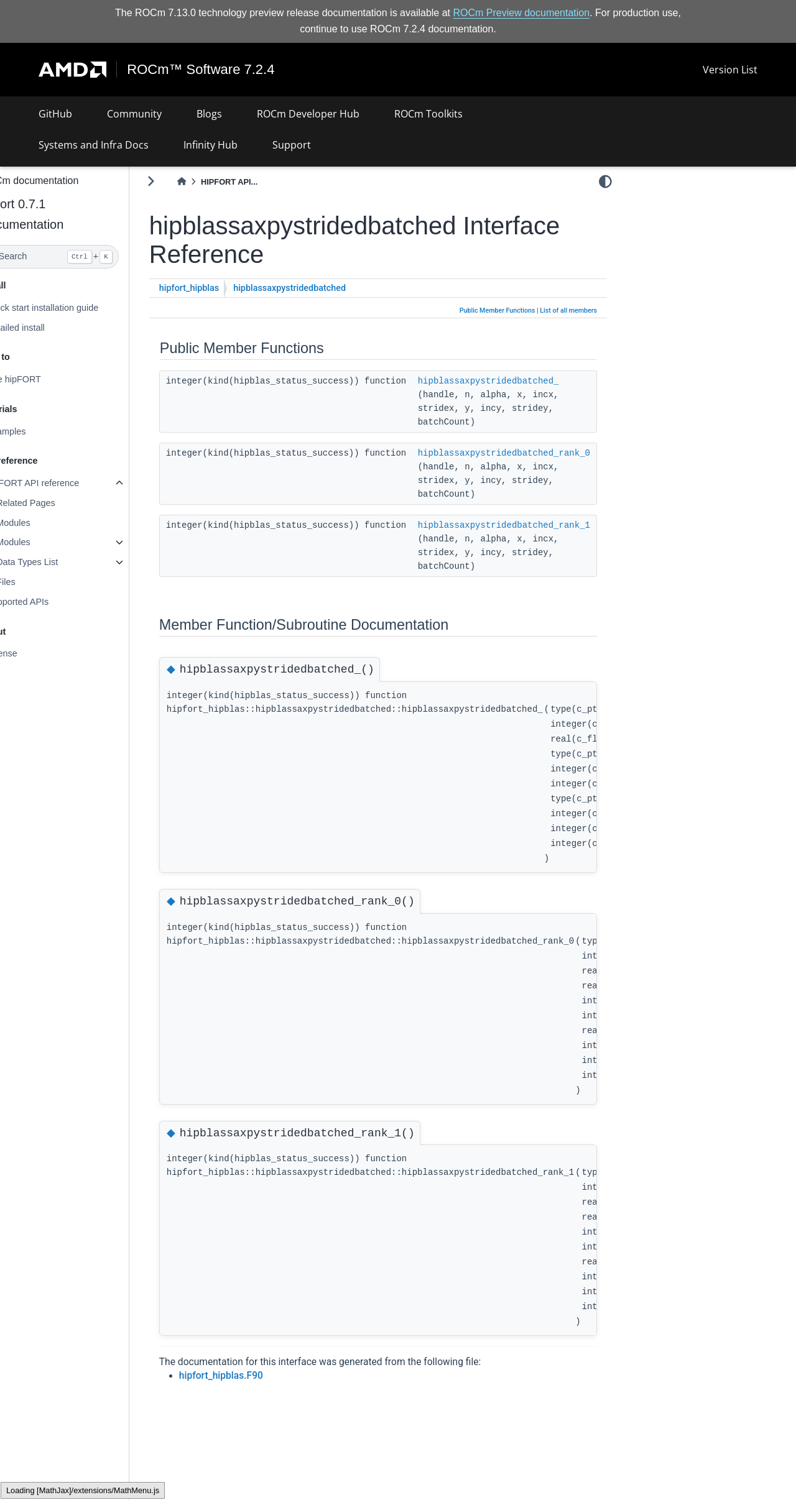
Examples (35, 431)
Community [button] (134, 114)
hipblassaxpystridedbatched (319, 288)
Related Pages (55, 503)
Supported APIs (47, 602)
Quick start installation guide (72, 308)
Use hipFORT (43, 379)
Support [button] (291, 145)
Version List (730, 69)
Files (35, 582)
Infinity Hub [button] (210, 145)
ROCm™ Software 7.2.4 (201, 69)
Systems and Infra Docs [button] (94, 145)
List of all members (568, 310)
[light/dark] (605, 180)
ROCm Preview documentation (521, 12)
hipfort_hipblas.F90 (251, 1375)
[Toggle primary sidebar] (180, 181)
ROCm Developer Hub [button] (308, 114)
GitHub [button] (55, 114)
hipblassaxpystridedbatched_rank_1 (534, 525)
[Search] (79, 257)
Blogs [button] (209, 114)
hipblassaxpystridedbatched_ (518, 380)
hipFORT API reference (62, 483)
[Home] (211, 181)
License (31, 653)
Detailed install (45, 327)
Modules (43, 523)
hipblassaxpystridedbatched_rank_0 (534, 453)
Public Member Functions (497, 310)
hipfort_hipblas (219, 288)
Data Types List (57, 562)
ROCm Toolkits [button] (428, 114)
